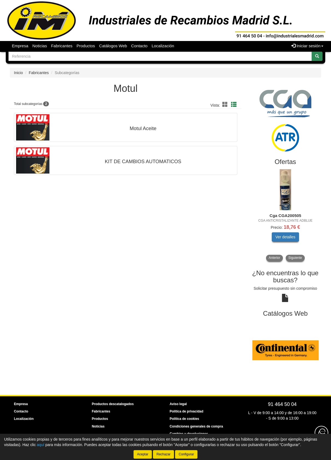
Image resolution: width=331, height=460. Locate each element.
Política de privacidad (186, 411)
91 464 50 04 (282, 404)
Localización (163, 45)
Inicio (18, 73)
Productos (85, 45)
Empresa (20, 45)
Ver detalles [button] (285, 237)
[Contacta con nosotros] (321, 433)
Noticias (39, 45)
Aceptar (142, 454)
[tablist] (285, 215)
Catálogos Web (113, 45)
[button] (225, 105)
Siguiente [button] (295, 258)
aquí (40, 445)
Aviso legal (178, 404)
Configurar (186, 454)
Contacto (139, 45)
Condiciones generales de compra (196, 426)
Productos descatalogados (113, 404)
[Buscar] (317, 56)
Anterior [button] (274, 258)
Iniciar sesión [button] (307, 45)
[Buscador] (160, 56)
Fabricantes (61, 45)
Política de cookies (184, 419)
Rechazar (163, 454)
